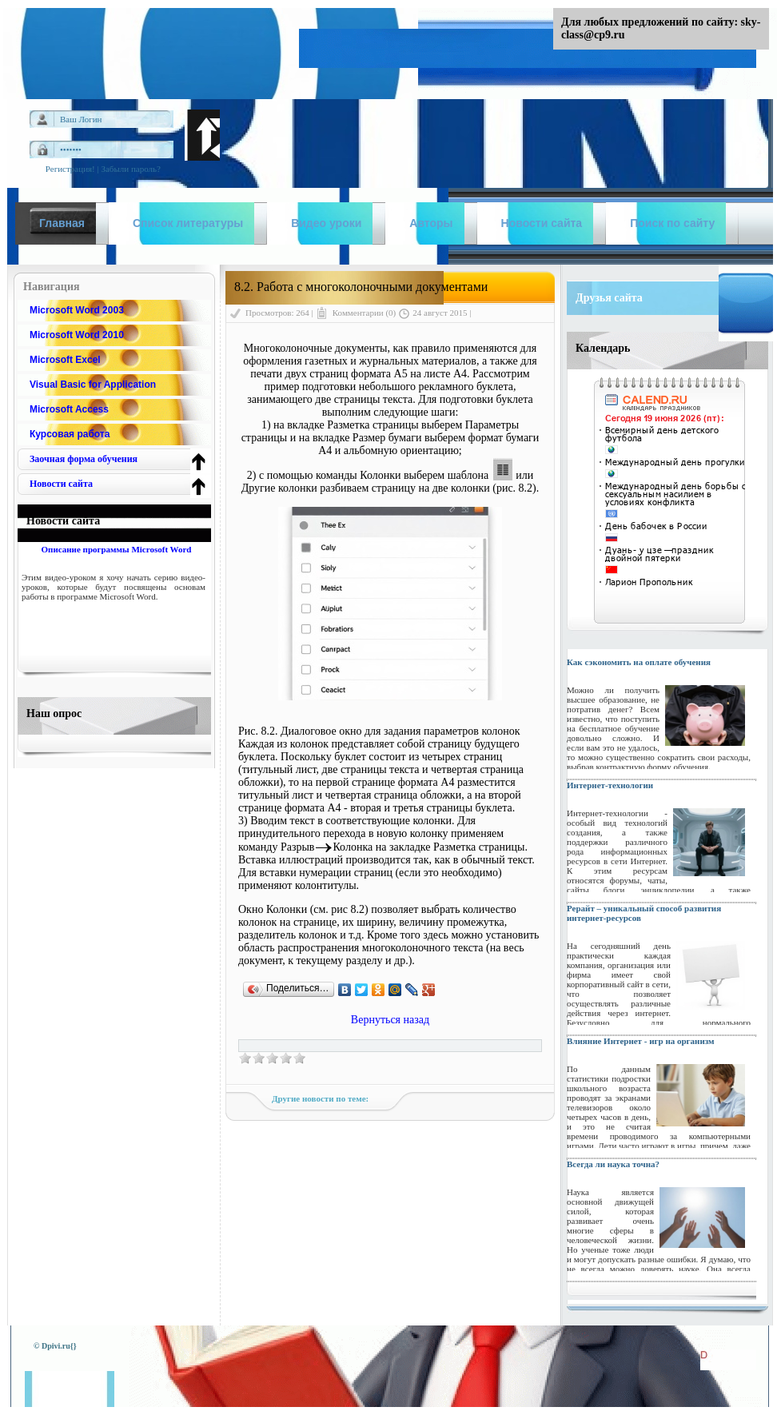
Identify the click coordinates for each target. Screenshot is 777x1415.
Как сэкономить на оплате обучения (639, 662)
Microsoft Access (69, 409)
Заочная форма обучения (83, 458)
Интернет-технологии (610, 785)
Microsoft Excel (65, 359)
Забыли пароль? (131, 168)
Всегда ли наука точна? (613, 1164)
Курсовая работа (70, 434)
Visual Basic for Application (93, 384)
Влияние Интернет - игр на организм (641, 1041)
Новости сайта (61, 483)
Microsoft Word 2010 (77, 335)
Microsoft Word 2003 (77, 310)
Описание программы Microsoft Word (116, 549)
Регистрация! (70, 168)
